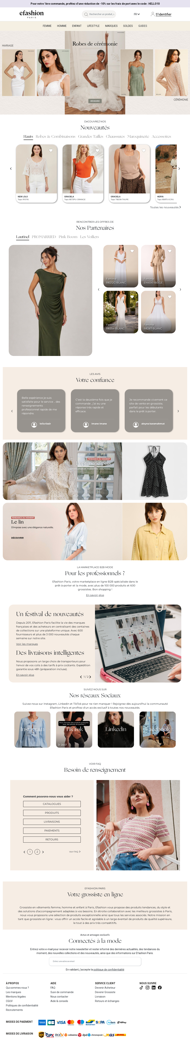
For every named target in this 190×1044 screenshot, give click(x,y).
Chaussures (115, 137)
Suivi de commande (62, 992)
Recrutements (14, 1009)
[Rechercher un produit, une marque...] (102, 14)
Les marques (13, 992)
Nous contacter (59, 996)
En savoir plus (95, 595)
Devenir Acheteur (105, 987)
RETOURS (51, 839)
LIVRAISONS (52, 821)
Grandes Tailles (90, 137)
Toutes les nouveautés (165, 207)
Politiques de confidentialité (22, 1005)
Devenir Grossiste (105, 992)
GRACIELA (69, 197)
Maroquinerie (138, 137)
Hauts (28, 137)
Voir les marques (27, 644)
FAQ (52, 987)
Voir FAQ (75, 851)
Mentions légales (16, 996)
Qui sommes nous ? (17, 987)
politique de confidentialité (109, 969)
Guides (142, 25)
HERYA (160, 197)
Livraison (100, 996)
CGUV (9, 1001)
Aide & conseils (59, 1001)
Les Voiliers (89, 237)
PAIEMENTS (52, 830)
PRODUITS (52, 812)
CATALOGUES (52, 804)
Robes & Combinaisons (55, 137)
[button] (81, 677)
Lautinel (22, 237)
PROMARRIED (44, 237)
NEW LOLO (23, 197)
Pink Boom (68, 237)
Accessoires (161, 137)
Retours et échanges (107, 1001)
